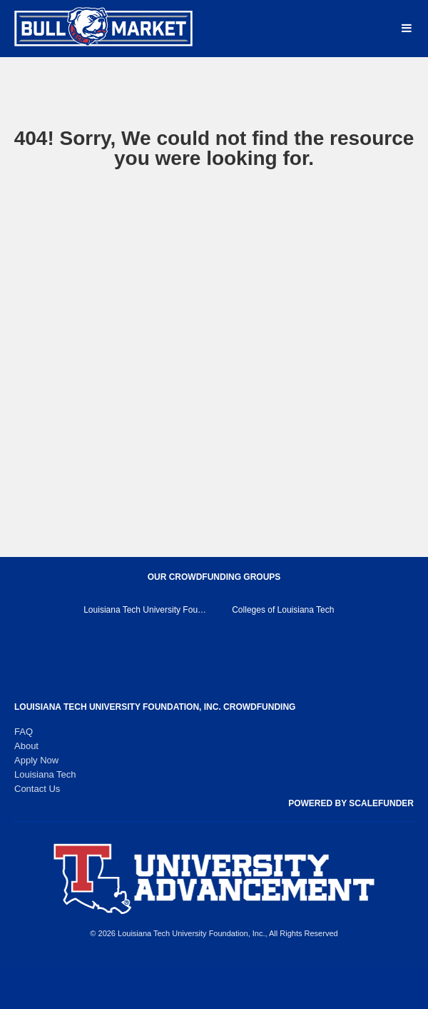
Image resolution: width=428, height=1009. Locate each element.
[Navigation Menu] (406, 28)
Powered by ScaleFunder (351, 803)
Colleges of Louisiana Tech (283, 610)
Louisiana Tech (45, 774)
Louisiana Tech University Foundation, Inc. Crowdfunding (154, 707)
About (26, 746)
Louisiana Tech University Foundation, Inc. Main (146, 610)
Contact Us (37, 788)
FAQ (23, 731)
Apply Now (36, 760)
